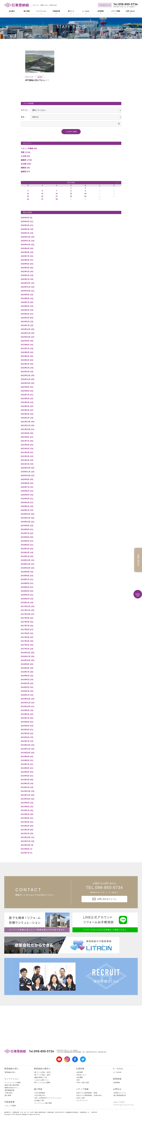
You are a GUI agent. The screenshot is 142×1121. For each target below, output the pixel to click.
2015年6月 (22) (27, 722)
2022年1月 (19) (27, 418)
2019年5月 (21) (27, 541)
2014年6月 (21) (27, 768)
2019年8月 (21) (27, 529)
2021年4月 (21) (27, 452)
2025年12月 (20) (27, 237)
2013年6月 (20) (27, 814)
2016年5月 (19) (27, 679)
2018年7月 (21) (27, 579)
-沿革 (78, 1080)
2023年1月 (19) (27, 372)
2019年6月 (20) (27, 537)
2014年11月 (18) (27, 749)
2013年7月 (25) (27, 810)
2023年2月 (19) (27, 368)
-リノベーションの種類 (12, 1082)
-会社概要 (79, 1077)
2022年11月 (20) (27, 379)
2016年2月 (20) (27, 691)
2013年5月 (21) (27, 818)
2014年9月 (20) (27, 756)
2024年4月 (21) (27, 314)
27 (42, 199)
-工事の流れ (8, 1093)
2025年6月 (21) (27, 260)
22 (71, 196)
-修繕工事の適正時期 (11, 1085)
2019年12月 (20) (27, 514)
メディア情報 (115, 11)
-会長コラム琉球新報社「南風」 (87, 1093)
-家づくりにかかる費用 (42, 1082)
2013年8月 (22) (27, 806)
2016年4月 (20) (27, 683)
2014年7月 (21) (27, 764)
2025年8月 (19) (27, 252)
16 (85, 193)
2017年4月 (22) (27, 637)
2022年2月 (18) (27, 414)
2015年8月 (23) (27, 714)
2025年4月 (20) (27, 268)
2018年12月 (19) (27, 560)
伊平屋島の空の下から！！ (37, 80)
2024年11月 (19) (27, 287)
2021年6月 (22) (27, 445)
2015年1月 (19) (27, 741)
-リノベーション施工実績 (43, 1103)
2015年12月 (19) (27, 699)
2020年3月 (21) (27, 502)
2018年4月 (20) (27, 591)
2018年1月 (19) (27, 602)
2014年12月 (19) (27, 745)
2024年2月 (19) (27, 321)
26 (28, 199)
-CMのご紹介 (80, 1098)
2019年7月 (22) (27, 533)
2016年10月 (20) (27, 660)
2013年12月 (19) (27, 791)
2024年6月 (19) (27, 306)
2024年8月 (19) (27, 298)
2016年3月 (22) (27, 687)
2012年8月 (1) (26, 849)
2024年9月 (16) (27, 295)
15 (71, 193)
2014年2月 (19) (27, 783)
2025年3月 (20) (27, 271)
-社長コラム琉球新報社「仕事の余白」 (89, 1095)
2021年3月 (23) (27, 456)
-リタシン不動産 (10, 1105)
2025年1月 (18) (27, 279)
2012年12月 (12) (27, 837)
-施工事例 (7, 1095)
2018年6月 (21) (27, 583)
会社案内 (12, 11)
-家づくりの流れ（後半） (43, 1075)
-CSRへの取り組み (82, 1082)
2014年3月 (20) (27, 780)
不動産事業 (9, 1102)
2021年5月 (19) (27, 449)
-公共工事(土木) (39, 1095)
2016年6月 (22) (27, 676)
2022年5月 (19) (27, 402)
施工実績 (27, 11)
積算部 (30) (25, 168)
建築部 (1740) (26, 160)
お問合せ (117, 1089)
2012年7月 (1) (26, 853)
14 (57, 193)
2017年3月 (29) (27, 641)
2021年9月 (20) (27, 433)
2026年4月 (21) (27, 221)
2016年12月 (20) (27, 653)
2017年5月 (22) (27, 633)
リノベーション (41, 11)
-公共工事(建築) (39, 1093)
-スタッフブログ (119, 1102)
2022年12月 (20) (27, 375)
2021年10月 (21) (27, 429)
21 (57, 196)
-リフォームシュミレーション (123, 1105)
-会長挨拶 (79, 1072)
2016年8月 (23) (27, 668)
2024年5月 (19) (27, 310)
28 (57, 199)
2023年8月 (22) (27, 345)
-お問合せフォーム (119, 1093)
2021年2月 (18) (27, 460)
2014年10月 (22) (27, 753)
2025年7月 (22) (27, 256)
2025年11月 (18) (27, 241)
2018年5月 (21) (27, 587)
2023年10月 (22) (27, 337)
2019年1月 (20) (27, 556)
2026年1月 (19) (27, 233)
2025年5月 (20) (27, 264)
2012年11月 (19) (27, 841)
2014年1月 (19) (27, 787)
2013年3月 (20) (27, 826)
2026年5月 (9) (26, 218)
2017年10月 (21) (27, 614)
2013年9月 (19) (27, 803)
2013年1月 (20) (27, 833)
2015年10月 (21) (27, 706)
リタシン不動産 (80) (29, 148)
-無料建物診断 (9, 1090)
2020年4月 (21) (27, 499)
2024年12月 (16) (27, 283)
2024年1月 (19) (27, 325)
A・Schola (85, 11)
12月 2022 (71, 182)
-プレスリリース (82, 1100)
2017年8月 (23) (27, 622)
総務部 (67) (25, 171)
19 (28, 196)
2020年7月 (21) (27, 487)
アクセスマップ (104, 5)
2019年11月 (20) (27, 518)
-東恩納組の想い (10, 1072)
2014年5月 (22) (27, 772)
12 (28, 193)
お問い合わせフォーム (104, 899)
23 (85, 196)
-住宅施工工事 (39, 1100)
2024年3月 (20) (27, 318)
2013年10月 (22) (27, 799)
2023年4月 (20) (27, 360)
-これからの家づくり (41, 1080)
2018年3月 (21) (27, 595)
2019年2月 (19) (27, 552)
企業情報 (80, 1069)
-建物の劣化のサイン (11, 1087)
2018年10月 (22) (27, 568)
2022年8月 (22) (27, 391)
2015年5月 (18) (27, 726)
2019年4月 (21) (27, 545)
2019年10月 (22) (27, 522)
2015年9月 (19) (27, 710)
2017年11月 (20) (27, 610)
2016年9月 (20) (27, 664)
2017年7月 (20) (27, 626)
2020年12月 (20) (27, 468)
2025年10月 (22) (27, 244)
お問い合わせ (130, 11)
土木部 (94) (25, 156)
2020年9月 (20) (27, 479)
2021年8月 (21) (27, 437)
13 (42, 193)
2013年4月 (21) (27, 822)
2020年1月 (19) (27, 510)
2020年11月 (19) (27, 472)
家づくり (71, 11)
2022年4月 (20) (27, 406)
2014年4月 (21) (27, 776)
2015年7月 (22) (27, 718)
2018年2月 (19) (27, 599)
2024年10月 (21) (27, 291)
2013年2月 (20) (27, 830)
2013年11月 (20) (27, 795)
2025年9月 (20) (27, 248)
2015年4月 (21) (27, 730)
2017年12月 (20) (27, 606)
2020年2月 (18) (27, 506)
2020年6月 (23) (27, 491)
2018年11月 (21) (27, 564)
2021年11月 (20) (27, 425)
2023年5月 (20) (27, 356)
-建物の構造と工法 (40, 1077)
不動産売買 (56, 11)
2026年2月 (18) (27, 229)
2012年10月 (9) (27, 845)
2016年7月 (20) (27, 672)
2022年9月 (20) (27, 387)
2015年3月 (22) (27, 733)
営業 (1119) (25, 152)
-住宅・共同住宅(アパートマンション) (47, 1098)
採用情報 (101, 11)
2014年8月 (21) (27, 760)
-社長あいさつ (81, 1075)
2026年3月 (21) (27, 225)
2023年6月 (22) (27, 352)
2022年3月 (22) (27, 410)
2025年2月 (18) (27, 275)
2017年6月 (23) (27, 629)
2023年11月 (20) (27, 333)
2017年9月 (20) (27, 618)
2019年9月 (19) (27, 525)
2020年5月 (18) (27, 495)
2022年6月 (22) (27, 398)
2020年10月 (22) (27, 475)
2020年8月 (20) (27, 483)
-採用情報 (116, 1082)
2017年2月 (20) (27, 645)
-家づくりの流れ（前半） (43, 1072)
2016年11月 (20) (27, 656)
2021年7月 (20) (27, 441)
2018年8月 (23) (27, 576)
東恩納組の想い (11, 1069)
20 (42, 196)
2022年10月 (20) (27, 383)
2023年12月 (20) (27, 329)
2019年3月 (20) (27, 549)
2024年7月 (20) (27, 302)
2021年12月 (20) (27, 422)
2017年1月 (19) (27, 649)
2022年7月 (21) (27, 395)
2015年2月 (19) (27, 737)
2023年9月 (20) (27, 341)
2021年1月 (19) (27, 464)
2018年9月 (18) (27, 572)
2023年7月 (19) (27, 348)
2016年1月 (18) (27, 695)
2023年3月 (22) (27, 364)
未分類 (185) (26, 164)
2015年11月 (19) (27, 703)
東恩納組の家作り (42, 1069)
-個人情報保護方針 (119, 1095)
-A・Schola (117, 1072)
